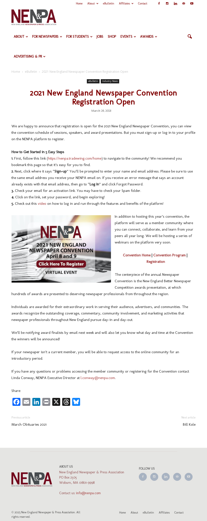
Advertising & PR (30, 56)
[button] (190, 37)
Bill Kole (189, 424)
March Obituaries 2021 (29, 424)
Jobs (100, 37)
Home (79, 3)
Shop (112, 37)
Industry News (110, 81)
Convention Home (137, 255)
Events (128, 37)
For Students (79, 37)
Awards (148, 37)
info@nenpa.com (88, 493)
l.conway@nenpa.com (98, 378)
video (42, 203)
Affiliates (126, 3)
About (92, 3)
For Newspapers (47, 37)
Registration (156, 261)
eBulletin (108, 3)
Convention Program (169, 255)
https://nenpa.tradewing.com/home (75, 158)
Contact (142, 3)
